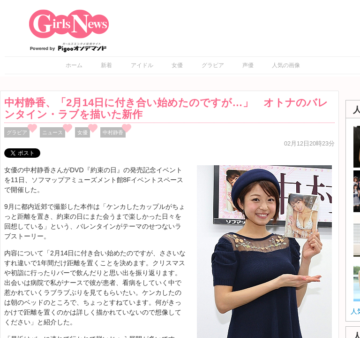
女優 (177, 65)
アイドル (142, 65)
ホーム (74, 65)
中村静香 (113, 132)
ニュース (52, 132)
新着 (106, 65)
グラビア (213, 65)
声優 (248, 65)
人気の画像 (286, 65)
